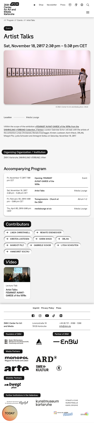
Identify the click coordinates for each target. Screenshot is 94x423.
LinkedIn (61, 316)
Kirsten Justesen (19, 239)
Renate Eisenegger (50, 232)
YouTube (47, 316)
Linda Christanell (20, 232)
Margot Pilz (17, 245)
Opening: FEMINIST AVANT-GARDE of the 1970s (44, 181)
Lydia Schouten (69, 245)
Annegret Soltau (19, 251)
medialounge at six (43, 208)
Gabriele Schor (42, 245)
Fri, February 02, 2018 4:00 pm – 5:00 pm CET (18, 200)
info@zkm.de (65, 326)
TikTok (54, 316)
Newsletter (52, 5)
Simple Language (70, 5)
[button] (47, 77)
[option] (18, 283)
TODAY (10, 413)
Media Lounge (32, 117)
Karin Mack (45, 239)
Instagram (40, 316)
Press (62, 5)
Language (81, 5)
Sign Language (76, 5)
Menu (87, 12)
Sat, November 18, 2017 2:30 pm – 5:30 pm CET (17, 191)
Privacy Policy (47, 308)
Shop (41, 5)
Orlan (65, 239)
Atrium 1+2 (82, 199)
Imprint (36, 308)
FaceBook (33, 316)
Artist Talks (40, 190)
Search (87, 5)
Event (84, 178)
